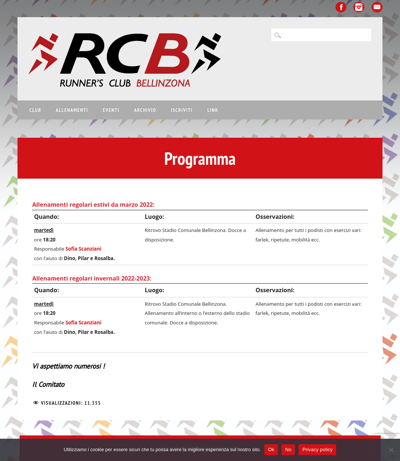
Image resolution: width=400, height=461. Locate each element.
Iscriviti (182, 110)
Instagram (358, 7)
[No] (391, 449)
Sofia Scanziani (83, 248)
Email (377, 7)
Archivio (145, 110)
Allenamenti (72, 110)
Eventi (111, 110)
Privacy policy (317, 449)
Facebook (340, 7)
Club (35, 110)
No (288, 449)
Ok (271, 449)
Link (212, 110)
